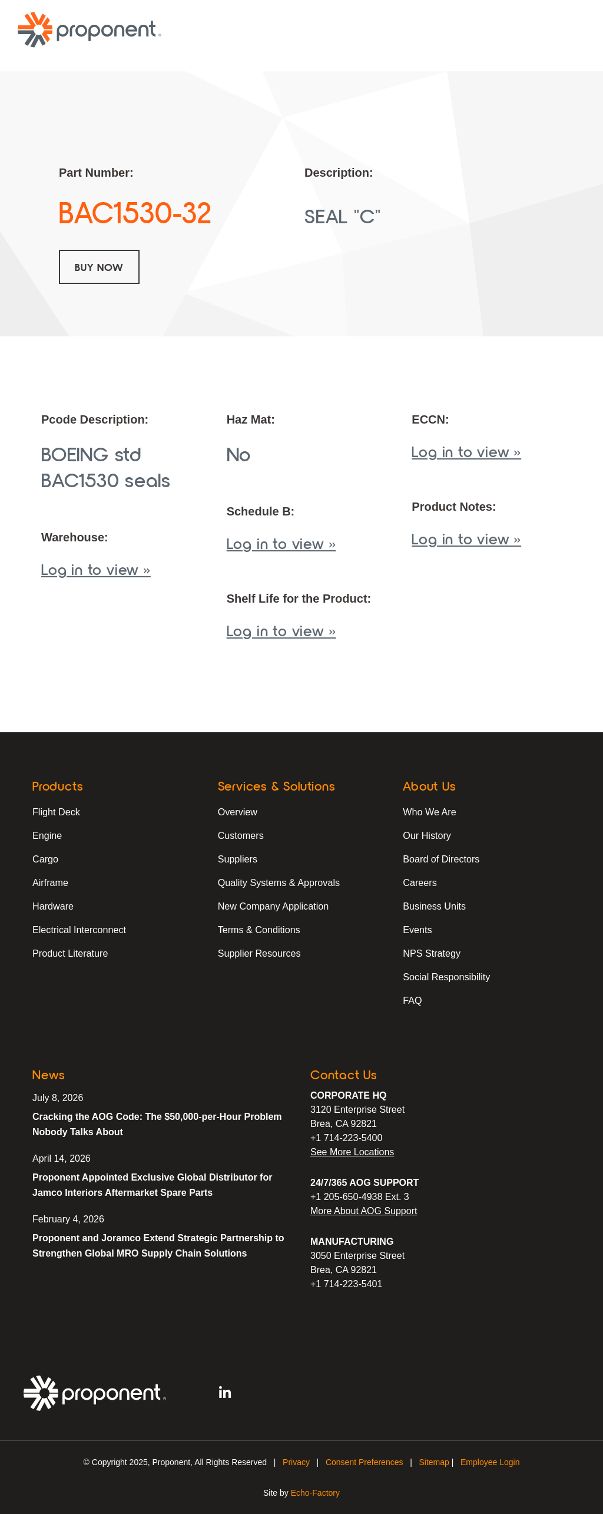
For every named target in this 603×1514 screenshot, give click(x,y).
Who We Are (429, 811)
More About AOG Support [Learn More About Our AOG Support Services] (363, 1211)
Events (417, 929)
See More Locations (352, 1152)
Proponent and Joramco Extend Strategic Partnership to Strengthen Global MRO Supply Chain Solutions (158, 1245)
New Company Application (273, 906)
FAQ (412, 1000)
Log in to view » (96, 569)
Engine (47, 835)
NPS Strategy (431, 953)
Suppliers (237, 859)
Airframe (50, 882)
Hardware (52, 906)
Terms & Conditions (259, 929)
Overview (237, 811)
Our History (426, 835)
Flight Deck (55, 811)
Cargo (45, 859)
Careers (419, 882)
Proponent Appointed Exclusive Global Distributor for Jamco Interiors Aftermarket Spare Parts (152, 1185)
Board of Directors (441, 859)
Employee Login (489, 1462)
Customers (240, 835)
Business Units (434, 906)
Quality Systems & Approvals (278, 882)
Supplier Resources (259, 953)
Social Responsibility (446, 976)
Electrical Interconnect (78, 929)
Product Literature (69, 953)
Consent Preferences (364, 1462)
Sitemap (434, 1462)
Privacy (296, 1462)
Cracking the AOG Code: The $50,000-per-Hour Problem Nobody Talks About (157, 1124)
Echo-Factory (315, 1493)
